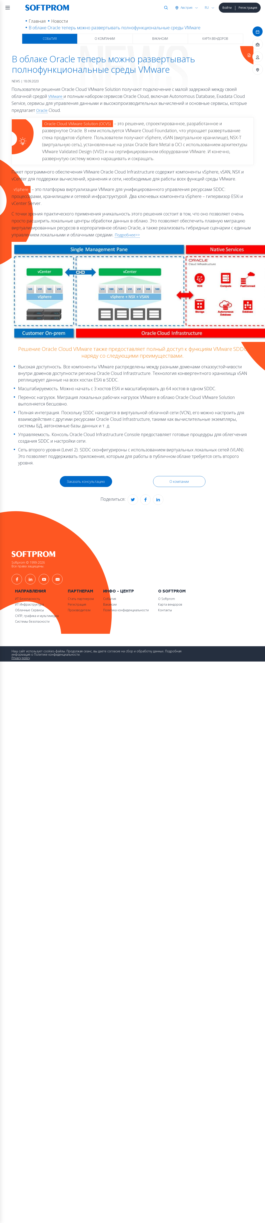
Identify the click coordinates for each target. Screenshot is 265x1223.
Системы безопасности (32, 617)
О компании (105, 38)
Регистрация (247, 7)
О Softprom (175, 586)
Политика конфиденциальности (128, 605)
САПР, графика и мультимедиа (37, 611)
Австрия (185, 7)
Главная (35, 21)
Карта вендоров (215, 38)
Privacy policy (21, 653)
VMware (55, 96)
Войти (226, 7)
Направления (30, 586)
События (50, 38)
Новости (58, 21)
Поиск (164, 7)
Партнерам (81, 586)
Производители (80, 605)
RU (206, 7)
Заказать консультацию (86, 479)
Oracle (41, 110)
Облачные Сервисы (29, 605)
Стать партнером (82, 594)
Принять (54, 661)
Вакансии (160, 38)
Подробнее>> (127, 233)
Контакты (168, 605)
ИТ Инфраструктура (29, 600)
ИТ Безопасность (27, 594)
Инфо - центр (121, 586)
